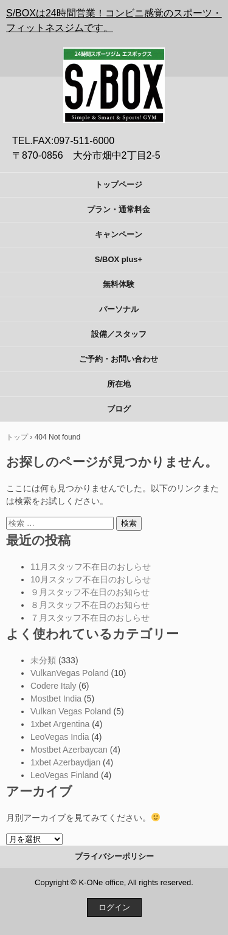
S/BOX (114, 55)
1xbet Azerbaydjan (65, 762)
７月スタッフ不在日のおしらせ (90, 618)
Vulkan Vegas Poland (70, 711)
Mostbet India (55, 698)
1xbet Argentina (59, 724)
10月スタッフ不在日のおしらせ (90, 579)
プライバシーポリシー (114, 856)
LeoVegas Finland (64, 775)
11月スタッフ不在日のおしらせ (90, 566)
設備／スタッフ (119, 334)
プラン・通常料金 (118, 209)
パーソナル (119, 309)
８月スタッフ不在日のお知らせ (90, 605)
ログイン (114, 907)
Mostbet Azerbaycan (69, 749)
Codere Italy (53, 686)
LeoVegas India (59, 737)
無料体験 (118, 284)
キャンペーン (118, 234)
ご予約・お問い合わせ (118, 359)
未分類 (43, 660)
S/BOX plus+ (118, 259)
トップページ (118, 184)
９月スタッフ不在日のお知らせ (90, 592)
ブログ (119, 408)
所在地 (119, 383)
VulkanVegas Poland (69, 673)
